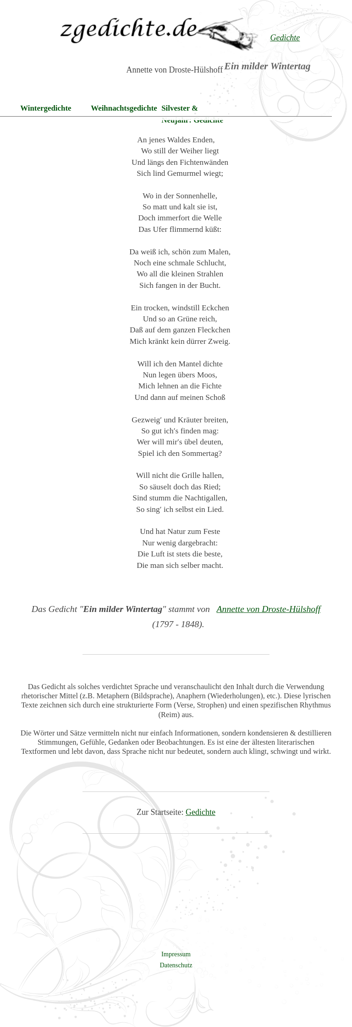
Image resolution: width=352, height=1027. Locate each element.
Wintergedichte (45, 108)
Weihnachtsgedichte (124, 108)
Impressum (176, 954)
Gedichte (200, 812)
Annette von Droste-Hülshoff (268, 609)
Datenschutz (176, 965)
